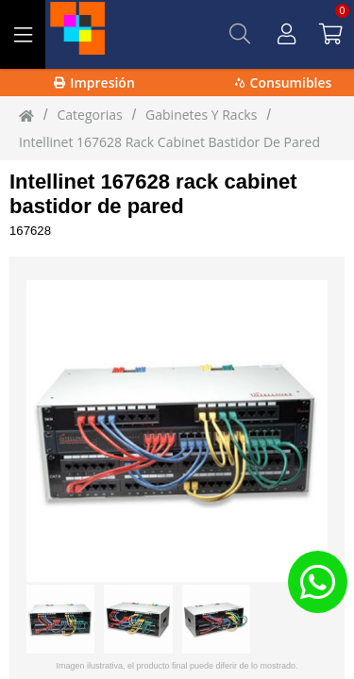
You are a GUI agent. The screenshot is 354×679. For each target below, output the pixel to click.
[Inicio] (26, 115)
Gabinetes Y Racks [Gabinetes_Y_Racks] (201, 115)
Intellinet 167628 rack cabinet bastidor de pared (153, 194)
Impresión (94, 82)
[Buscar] (239, 34)
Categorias (89, 115)
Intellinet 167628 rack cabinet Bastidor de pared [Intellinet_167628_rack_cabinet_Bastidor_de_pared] (169, 142)
